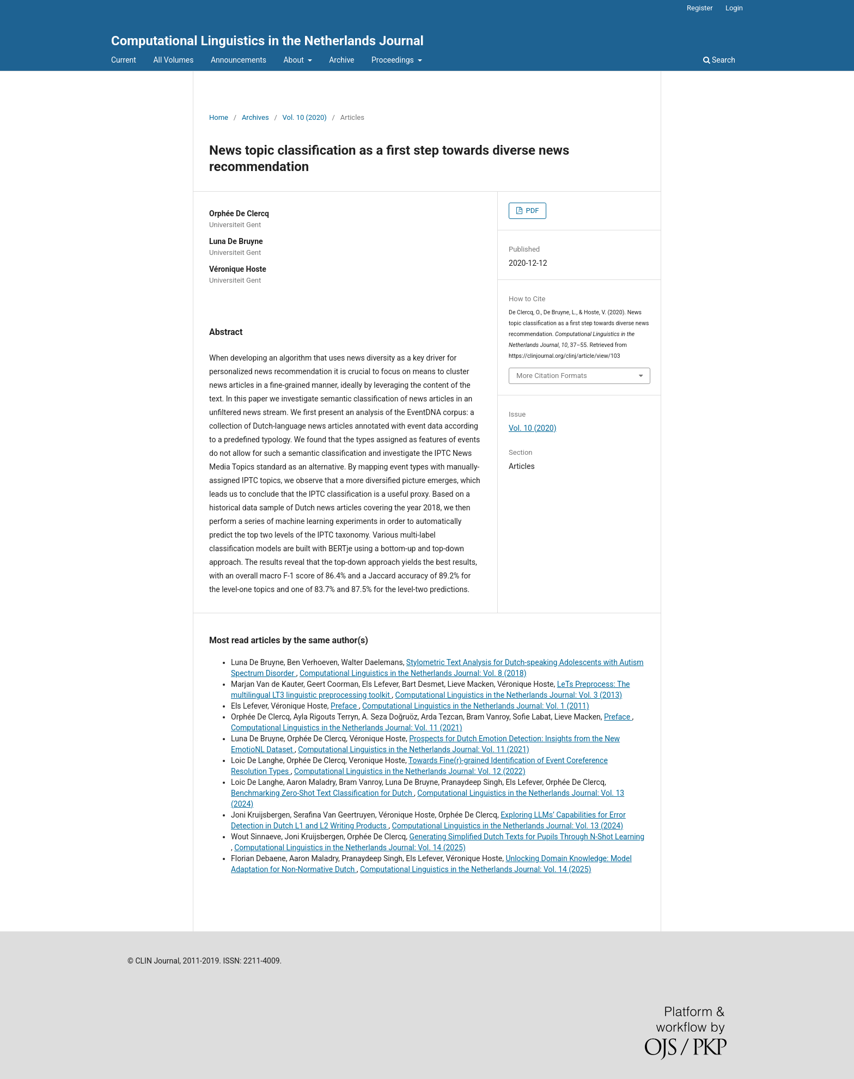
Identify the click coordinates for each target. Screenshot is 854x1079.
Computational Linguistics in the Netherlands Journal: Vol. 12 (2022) (410, 771)
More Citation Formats (551, 375)
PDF (531, 210)
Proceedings (393, 60)
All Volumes (173, 60)
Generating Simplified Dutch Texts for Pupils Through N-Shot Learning (527, 836)
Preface (345, 706)
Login (734, 8)
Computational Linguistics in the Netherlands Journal (267, 40)
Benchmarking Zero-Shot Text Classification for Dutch (322, 793)
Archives (255, 117)
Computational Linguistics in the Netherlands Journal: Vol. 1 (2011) (475, 706)
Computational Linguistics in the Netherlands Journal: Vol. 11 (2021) (346, 727)
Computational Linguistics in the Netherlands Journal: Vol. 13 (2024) (508, 825)
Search (719, 60)
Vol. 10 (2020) (305, 117)
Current (123, 60)
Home (218, 117)
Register (700, 8)
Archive (341, 60)
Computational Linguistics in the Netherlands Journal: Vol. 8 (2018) (413, 673)
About (294, 60)
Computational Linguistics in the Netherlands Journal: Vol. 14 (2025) (350, 847)
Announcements (238, 60)
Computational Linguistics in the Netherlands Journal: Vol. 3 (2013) (509, 695)
